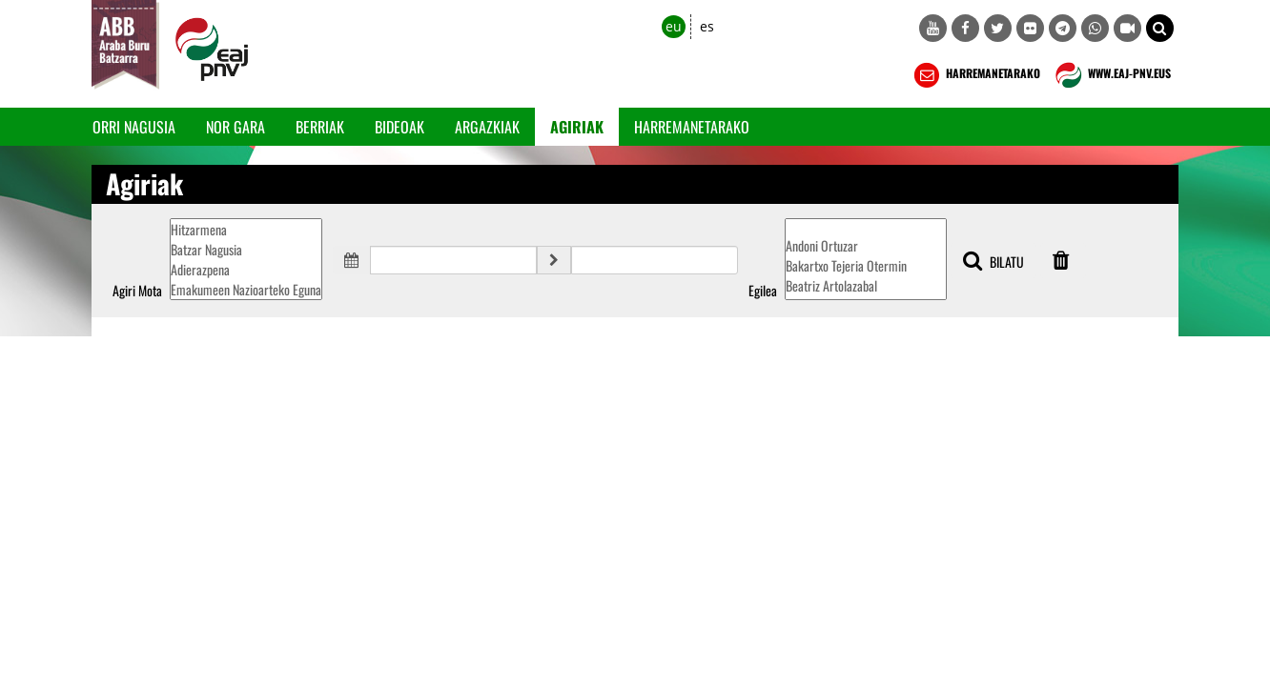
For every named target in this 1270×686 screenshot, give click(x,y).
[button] (1160, 28)
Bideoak (399, 126)
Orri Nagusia (133, 126)
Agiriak (577, 126)
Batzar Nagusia (246, 249)
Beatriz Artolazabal (866, 285)
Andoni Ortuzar (866, 245)
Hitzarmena (246, 229)
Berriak (320, 126)
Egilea (762, 290)
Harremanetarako (691, 126)
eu (674, 26)
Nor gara (235, 126)
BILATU (993, 261)
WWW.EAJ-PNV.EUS (1111, 75)
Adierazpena (246, 269)
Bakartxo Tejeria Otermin (866, 265)
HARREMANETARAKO (975, 75)
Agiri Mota (137, 290)
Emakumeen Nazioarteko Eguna (246, 289)
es (707, 26)
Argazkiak (487, 126)
